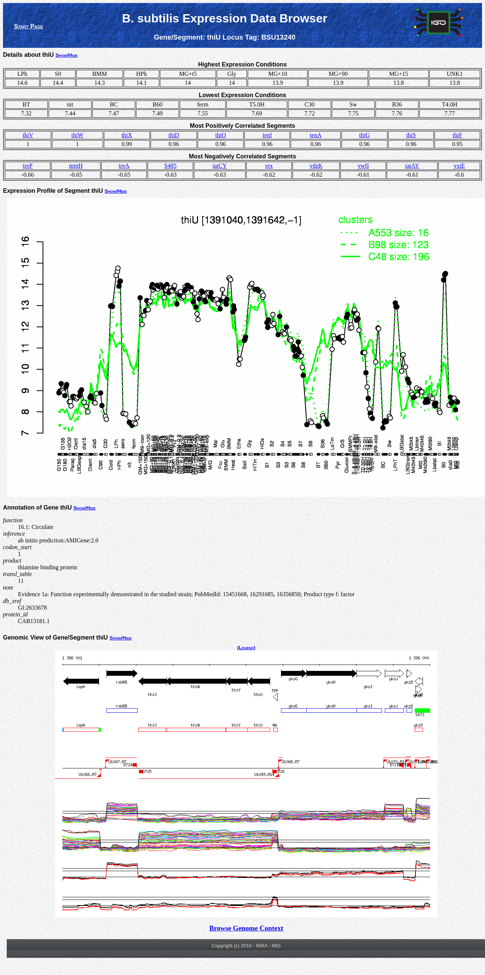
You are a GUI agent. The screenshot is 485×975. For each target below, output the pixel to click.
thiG (364, 135)
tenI (267, 135)
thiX (126, 135)
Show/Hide (66, 55)
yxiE (459, 165)
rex (269, 165)
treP (28, 165)
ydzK (316, 165)
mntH (76, 165)
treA (124, 165)
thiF (457, 135)
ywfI (363, 165)
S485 (170, 165)
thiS (411, 135)
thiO (220, 135)
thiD (174, 135)
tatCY (220, 165)
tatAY (412, 165)
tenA (315, 135)
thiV (28, 135)
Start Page (28, 26)
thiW (77, 135)
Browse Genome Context (246, 928)
